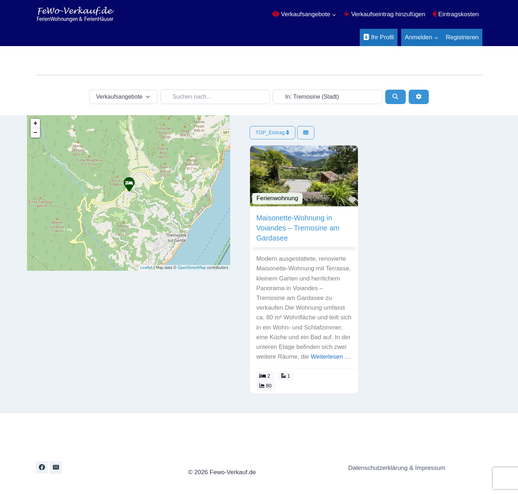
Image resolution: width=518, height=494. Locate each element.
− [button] (35, 133)
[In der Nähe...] (327, 97)
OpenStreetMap (192, 267)
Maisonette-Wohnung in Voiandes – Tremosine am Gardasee (300, 226)
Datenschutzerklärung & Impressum (394, 467)
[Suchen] (395, 97)
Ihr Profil (378, 37)
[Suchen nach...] (215, 97)
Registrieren (462, 37)
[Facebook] (42, 467)
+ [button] (35, 123)
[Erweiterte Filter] (419, 97)
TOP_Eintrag (275, 132)
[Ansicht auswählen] (308, 132)
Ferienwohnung (280, 196)
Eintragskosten (456, 14)
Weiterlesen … (312, 364)
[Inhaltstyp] (123, 97)
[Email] (56, 467)
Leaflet (146, 267)
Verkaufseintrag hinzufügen (384, 14)
